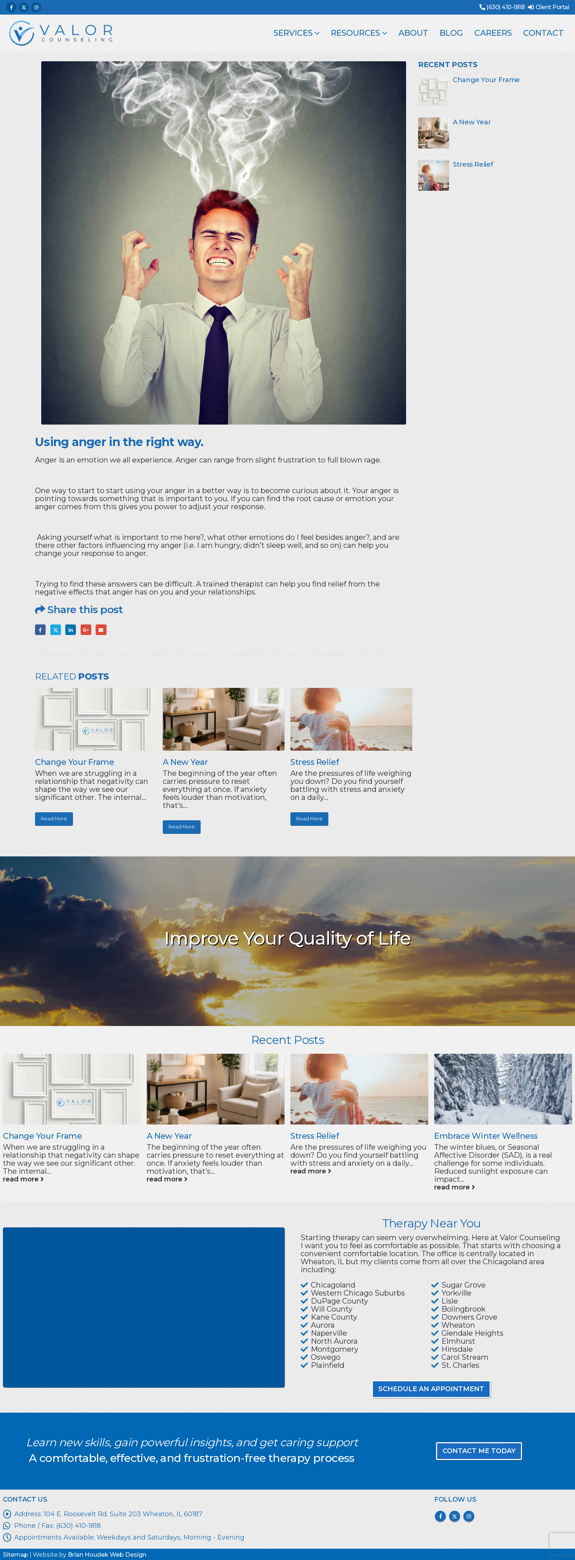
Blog (451, 33)
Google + (86, 629)
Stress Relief (314, 762)
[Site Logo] (60, 33)
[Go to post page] (96, 719)
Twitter (55, 629)
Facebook (40, 629)
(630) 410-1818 (505, 7)
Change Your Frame (74, 762)
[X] (24, 7)
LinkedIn (70, 629)
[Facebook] (11, 7)
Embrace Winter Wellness (486, 1136)
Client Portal (553, 7)
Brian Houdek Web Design (107, 1554)
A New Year (185, 762)
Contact (543, 33)
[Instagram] (36, 7)
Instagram (468, 1516)
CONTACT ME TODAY (479, 1451)
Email (101, 629)
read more (23, 1179)
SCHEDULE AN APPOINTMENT (431, 1389)
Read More (54, 818)
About (413, 33)
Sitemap (15, 1554)
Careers (493, 33)
